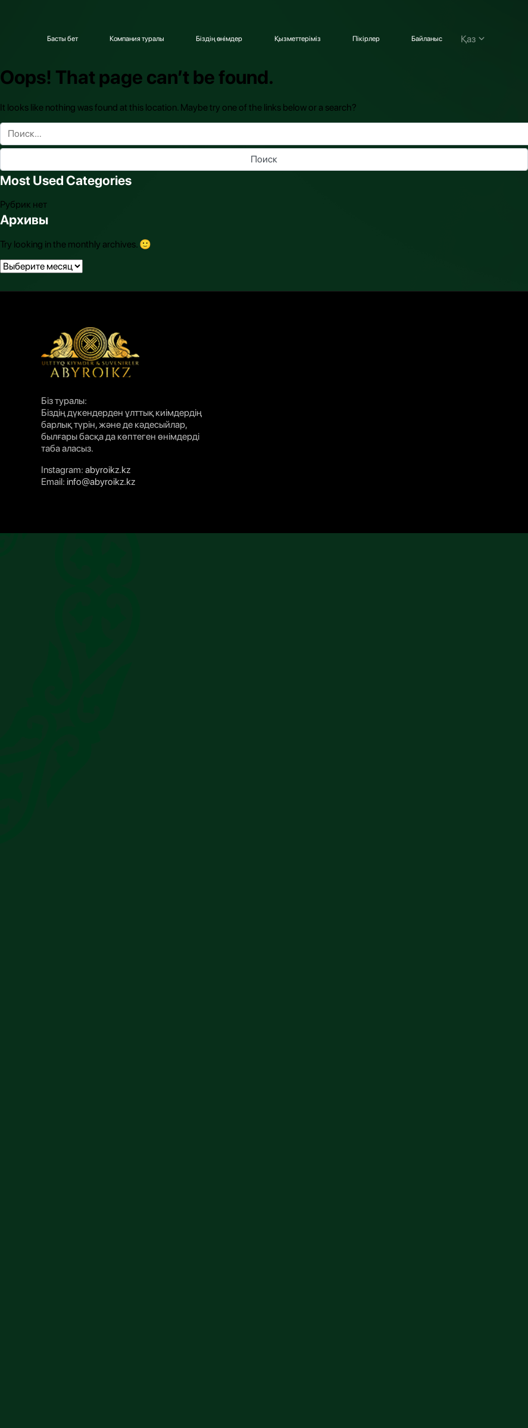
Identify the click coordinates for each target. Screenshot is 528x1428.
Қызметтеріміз (297, 39)
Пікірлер (366, 39)
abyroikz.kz (107, 469)
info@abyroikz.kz (101, 481)
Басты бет (62, 39)
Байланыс (426, 39)
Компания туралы (137, 39)
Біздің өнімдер (219, 39)
